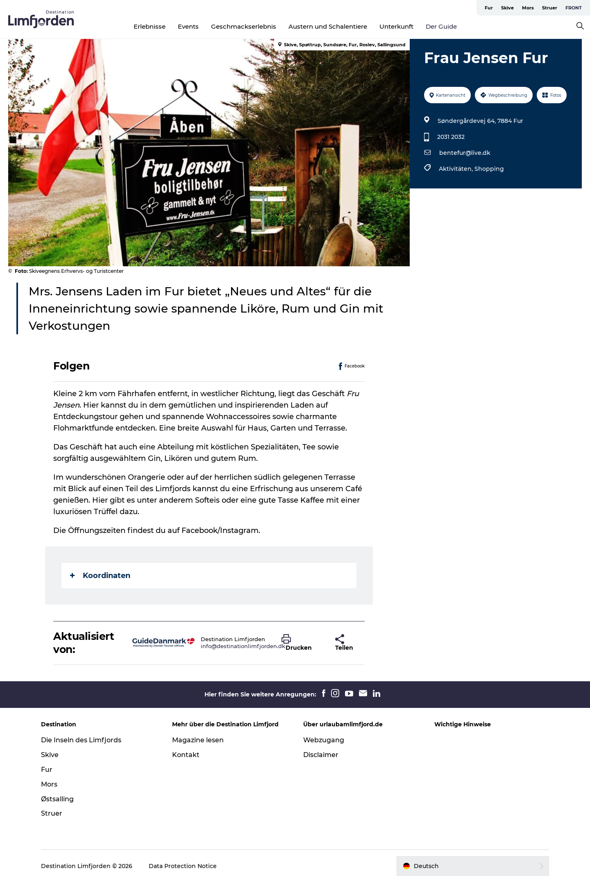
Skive (507, 8)
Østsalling (57, 799)
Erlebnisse (150, 26)
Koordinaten (100, 575)
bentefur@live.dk (464, 152)
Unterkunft (396, 26)
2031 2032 (451, 137)
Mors (528, 8)
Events (188, 26)
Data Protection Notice (183, 866)
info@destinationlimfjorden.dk (243, 646)
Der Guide (441, 26)
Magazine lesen (198, 740)
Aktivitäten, (456, 168)
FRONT (573, 8)
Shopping (489, 168)
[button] (302, 642)
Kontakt (186, 755)
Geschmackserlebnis (243, 26)
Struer (549, 8)
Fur (489, 8)
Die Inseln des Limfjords (81, 740)
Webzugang (323, 740)
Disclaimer (320, 755)
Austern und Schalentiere (327, 26)
